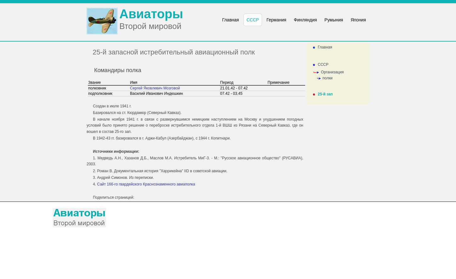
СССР (323, 64)
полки (327, 78)
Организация (332, 72)
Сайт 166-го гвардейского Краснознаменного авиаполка (146, 184)
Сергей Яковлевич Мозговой (155, 88)
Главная (325, 47)
